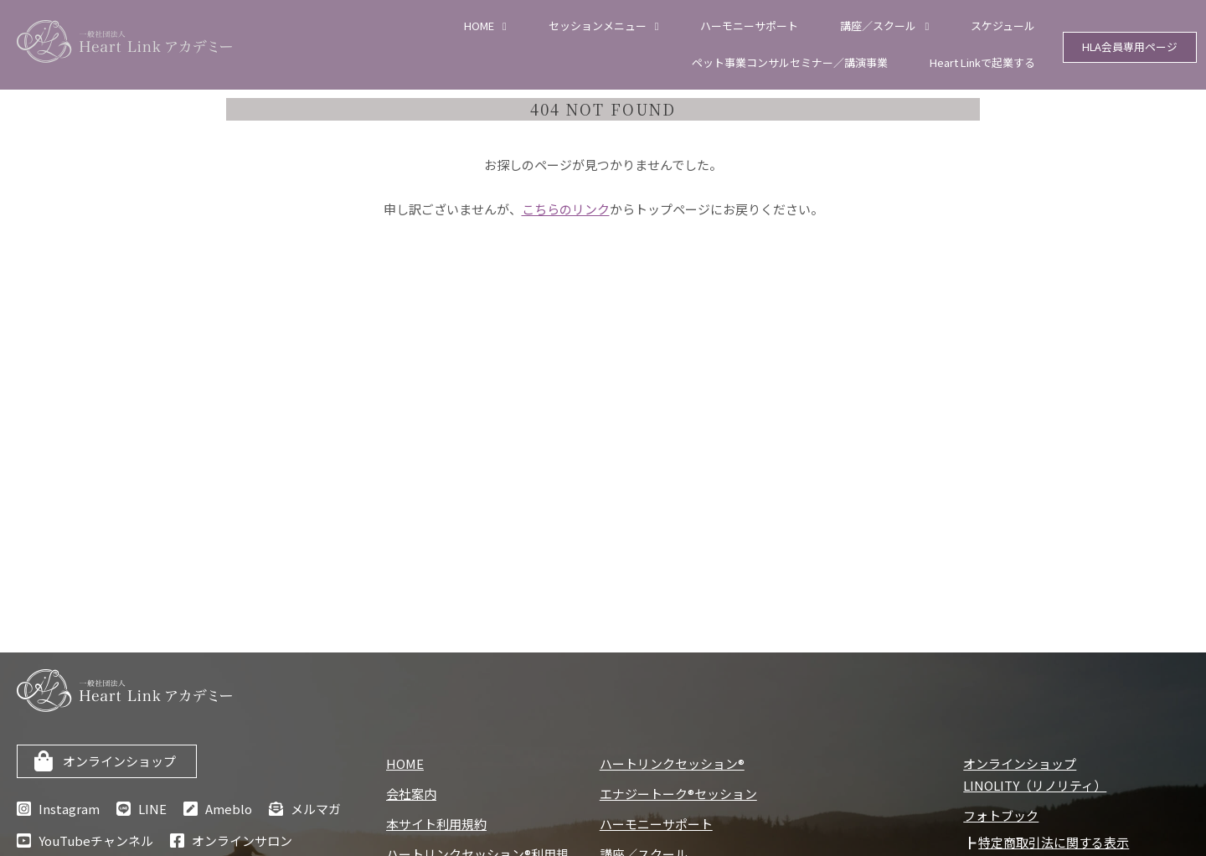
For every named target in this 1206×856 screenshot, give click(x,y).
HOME (479, 26)
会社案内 (411, 793)
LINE (152, 808)
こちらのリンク (566, 209)
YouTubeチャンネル (96, 840)
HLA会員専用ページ (1130, 47)
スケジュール (1003, 26)
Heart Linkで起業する (982, 62)
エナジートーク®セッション (678, 793)
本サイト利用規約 (436, 824)
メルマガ (316, 808)
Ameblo (228, 808)
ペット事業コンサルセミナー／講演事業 (790, 62)
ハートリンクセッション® (672, 763)
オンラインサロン (242, 840)
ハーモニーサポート (749, 26)
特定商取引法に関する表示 (1053, 842)
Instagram (69, 808)
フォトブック (1000, 815)
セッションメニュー (598, 26)
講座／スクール (878, 26)
